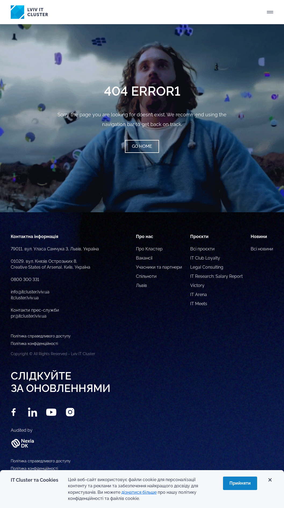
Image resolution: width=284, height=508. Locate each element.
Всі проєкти (202, 248)
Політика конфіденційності (34, 468)
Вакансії (144, 258)
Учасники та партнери (159, 267)
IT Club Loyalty (205, 258)
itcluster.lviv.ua (25, 297)
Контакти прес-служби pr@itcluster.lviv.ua (35, 313)
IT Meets (198, 303)
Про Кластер (149, 248)
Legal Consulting (206, 267)
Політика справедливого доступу (41, 461)
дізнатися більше (139, 492)
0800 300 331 (25, 279)
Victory (197, 285)
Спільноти (146, 276)
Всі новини (262, 248)
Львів (141, 285)
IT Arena (198, 294)
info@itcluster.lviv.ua (30, 291)
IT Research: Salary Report (216, 276)
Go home (142, 146)
